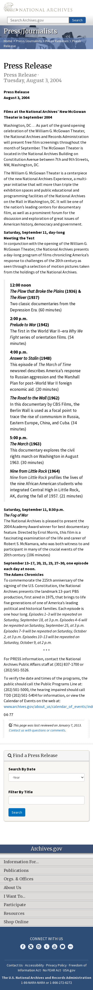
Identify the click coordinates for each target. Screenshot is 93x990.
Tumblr (47, 947)
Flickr (70, 947)
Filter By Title (20, 791)
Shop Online (16, 922)
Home (8, 41)
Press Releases (57, 41)
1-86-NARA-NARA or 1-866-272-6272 (46, 982)
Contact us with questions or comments (37, 730)
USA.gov (69, 970)
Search (77, 20)
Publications (16, 870)
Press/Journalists (29, 41)
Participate (15, 905)
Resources (14, 913)
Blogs (62, 947)
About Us (12, 888)
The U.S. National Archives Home (38, 8)
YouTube (55, 947)
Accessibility (34, 965)
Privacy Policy (56, 965)
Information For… (21, 862)
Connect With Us (46, 938)
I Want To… (14, 896)
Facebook (23, 947)
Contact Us (15, 965)
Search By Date (21, 768)
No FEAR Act (52, 970)
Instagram (39, 947)
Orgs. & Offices (18, 879)
